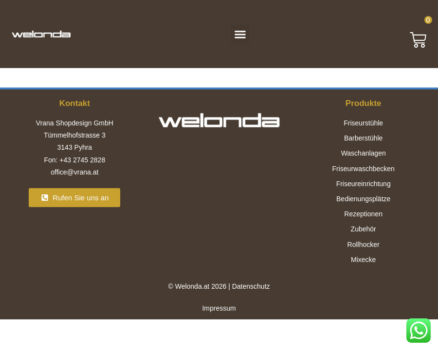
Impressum (219, 308)
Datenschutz (251, 286)
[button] (240, 34)
